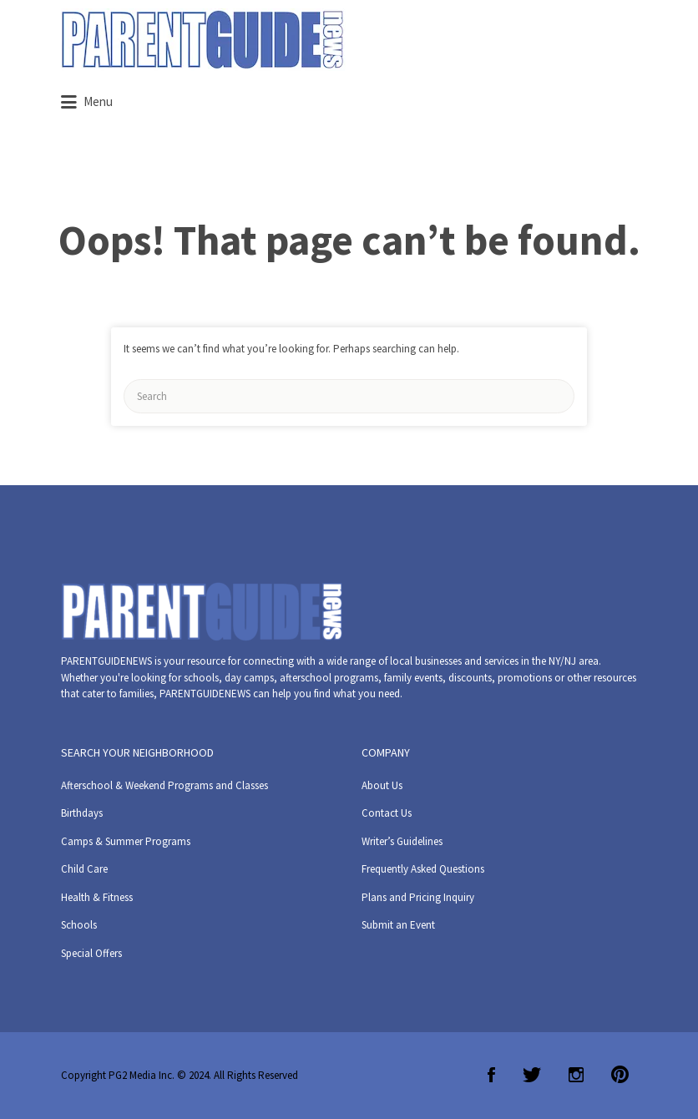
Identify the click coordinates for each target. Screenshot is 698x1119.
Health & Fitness (97, 897)
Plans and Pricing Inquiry (418, 897)
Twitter (531, 1075)
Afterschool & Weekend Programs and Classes (164, 785)
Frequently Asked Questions (423, 869)
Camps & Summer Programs (125, 841)
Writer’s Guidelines (402, 841)
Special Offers (91, 953)
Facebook (491, 1075)
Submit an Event (398, 925)
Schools (79, 925)
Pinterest (620, 1075)
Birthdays (82, 813)
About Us (382, 785)
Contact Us (387, 813)
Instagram (576, 1075)
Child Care (84, 869)
